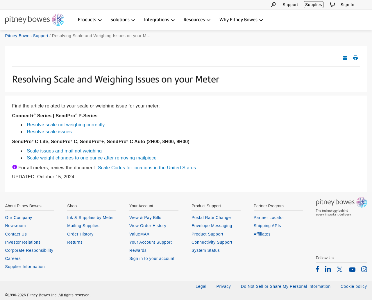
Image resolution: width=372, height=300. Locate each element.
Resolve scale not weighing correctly (66, 124)
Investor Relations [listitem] (23, 242)
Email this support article (345, 57)
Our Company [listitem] (18, 217)
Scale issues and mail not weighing (64, 150)
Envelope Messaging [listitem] (212, 225)
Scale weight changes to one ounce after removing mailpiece (92, 157)
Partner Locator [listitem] (269, 217)
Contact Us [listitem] (16, 234)
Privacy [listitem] (224, 286)
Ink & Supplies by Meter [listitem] (90, 217)
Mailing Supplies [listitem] (83, 225)
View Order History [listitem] (147, 225)
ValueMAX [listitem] (139, 234)
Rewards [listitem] (137, 250)
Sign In (348, 4)
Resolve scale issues (49, 131)
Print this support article (355, 57)
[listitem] (317, 269)
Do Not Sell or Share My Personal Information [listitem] (286, 286)
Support (290, 4)
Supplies (313, 4)
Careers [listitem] (13, 258)
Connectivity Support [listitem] (212, 242)
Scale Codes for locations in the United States (147, 167)
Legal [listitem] (201, 286)
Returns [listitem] (75, 242)
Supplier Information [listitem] (25, 266)
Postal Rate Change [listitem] (211, 217)
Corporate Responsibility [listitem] (29, 250)
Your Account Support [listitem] (150, 242)
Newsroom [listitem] (15, 225)
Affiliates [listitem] (262, 234)
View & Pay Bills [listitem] (145, 217)
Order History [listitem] (80, 234)
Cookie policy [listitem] (354, 286)
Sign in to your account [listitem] (151, 258)
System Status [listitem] (206, 250)
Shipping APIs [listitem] (267, 225)
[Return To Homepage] (34, 20)
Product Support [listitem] (207, 234)
